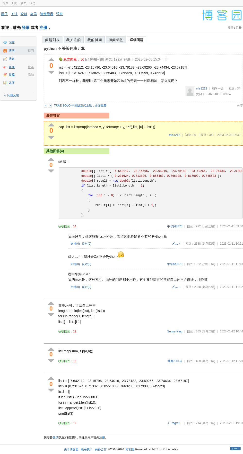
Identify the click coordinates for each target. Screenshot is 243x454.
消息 (59, 14)
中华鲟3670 (174, 226)
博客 (12, 59)
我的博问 (94, 40)
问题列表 (52, 40)
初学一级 (218, 88)
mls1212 (201, 88)
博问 (12, 50)
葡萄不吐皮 (175, 361)
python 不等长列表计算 (64, 48)
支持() (75, 243)
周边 (32, 3)
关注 (14, 14)
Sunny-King (174, 331)
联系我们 (87, 449)
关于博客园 (71, 449)
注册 (43, 28)
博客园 (129, 449)
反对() (86, 243)
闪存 (12, 42)
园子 (4, 14)
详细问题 (136, 40)
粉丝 (23, 14)
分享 (240, 105)
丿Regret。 (175, 423)
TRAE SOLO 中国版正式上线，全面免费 (80, 105)
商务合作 (101, 449)
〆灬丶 (176, 243)
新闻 (14, 3)
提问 (31, 50)
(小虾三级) (208, 226)
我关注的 (73, 40)
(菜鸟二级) (208, 331)
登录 (25, 28)
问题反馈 (13, 95)
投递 (31, 67)
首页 (5, 3)
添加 (31, 74)
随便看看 (46, 14)
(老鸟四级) (208, 243)
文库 (12, 82)
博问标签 (116, 40)
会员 (23, 3)
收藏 (12, 74)
